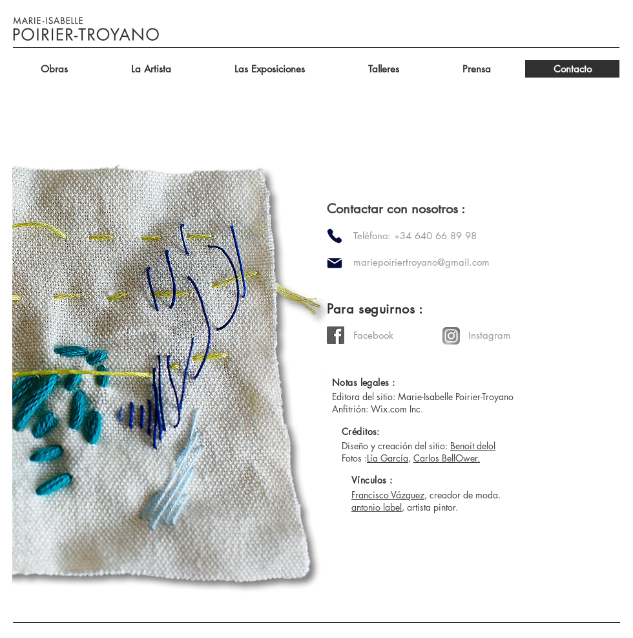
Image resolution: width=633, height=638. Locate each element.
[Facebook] (399, 335)
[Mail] (334, 263)
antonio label (376, 507)
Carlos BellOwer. (446, 458)
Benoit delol (472, 446)
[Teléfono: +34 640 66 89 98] (431, 236)
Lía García (387, 458)
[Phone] (334, 236)
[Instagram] (514, 335)
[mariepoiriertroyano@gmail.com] (460, 262)
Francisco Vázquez (387, 495)
